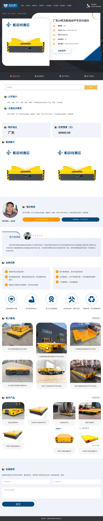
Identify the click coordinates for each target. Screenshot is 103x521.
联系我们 (62, 5)
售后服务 (48, 5)
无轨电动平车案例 (21, 13)
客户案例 (90, 76)
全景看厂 (69, 5)
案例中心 (35, 5)
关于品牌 (55, 5)
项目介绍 (15, 76)
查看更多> (96, 318)
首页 (22, 5)
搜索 (90, 87)
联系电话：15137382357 (80, 219)
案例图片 (40, 76)
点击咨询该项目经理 (41, 219)
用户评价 (65, 76)
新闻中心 (41, 5)
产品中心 (28, 5)
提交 (18, 504)
